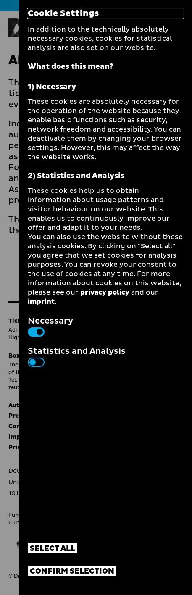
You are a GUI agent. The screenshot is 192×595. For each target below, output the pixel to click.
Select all (52, 548)
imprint (41, 302)
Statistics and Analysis (77, 356)
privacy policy (104, 292)
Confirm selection (72, 571)
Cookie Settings (63, 13)
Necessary (50, 326)
